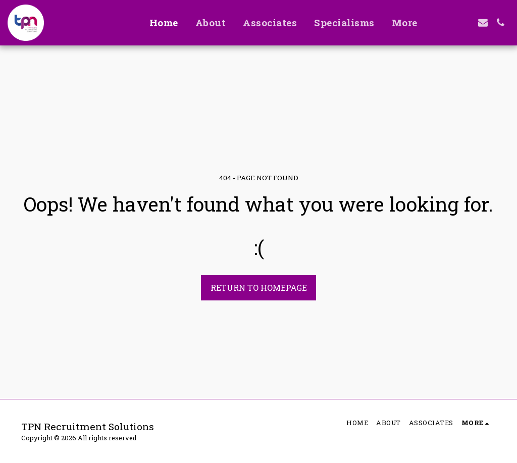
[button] (447, 22)
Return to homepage (259, 287)
